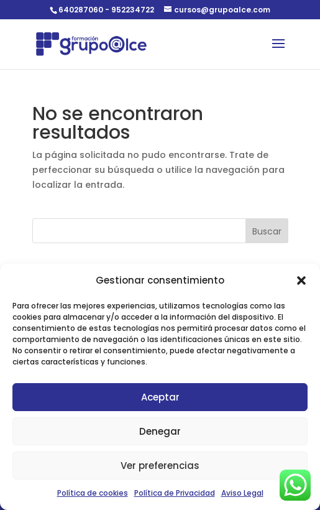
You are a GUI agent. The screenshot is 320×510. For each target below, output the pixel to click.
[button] (301, 280)
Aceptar (160, 397)
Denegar (160, 431)
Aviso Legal (242, 493)
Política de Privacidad (174, 493)
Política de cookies (92, 493)
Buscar (266, 231)
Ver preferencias (160, 465)
